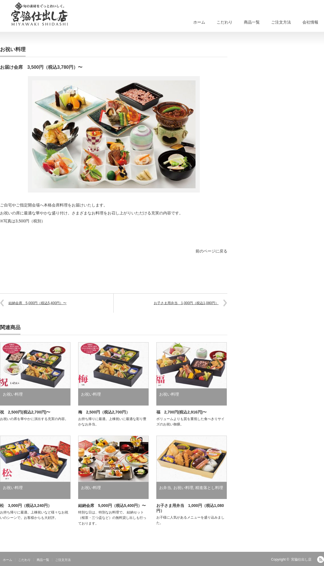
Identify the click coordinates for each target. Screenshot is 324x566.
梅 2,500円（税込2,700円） (104, 412)
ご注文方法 (281, 22)
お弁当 (165, 487)
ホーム (199, 22)
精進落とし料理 (209, 487)
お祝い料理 (13, 49)
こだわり (224, 22)
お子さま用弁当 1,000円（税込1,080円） (186, 303)
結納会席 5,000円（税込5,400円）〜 (38, 303)
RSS (320, 559)
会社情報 (310, 22)
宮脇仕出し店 (301, 559)
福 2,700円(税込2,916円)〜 (181, 412)
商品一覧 (252, 22)
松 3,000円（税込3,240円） (26, 505)
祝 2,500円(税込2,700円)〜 (25, 412)
